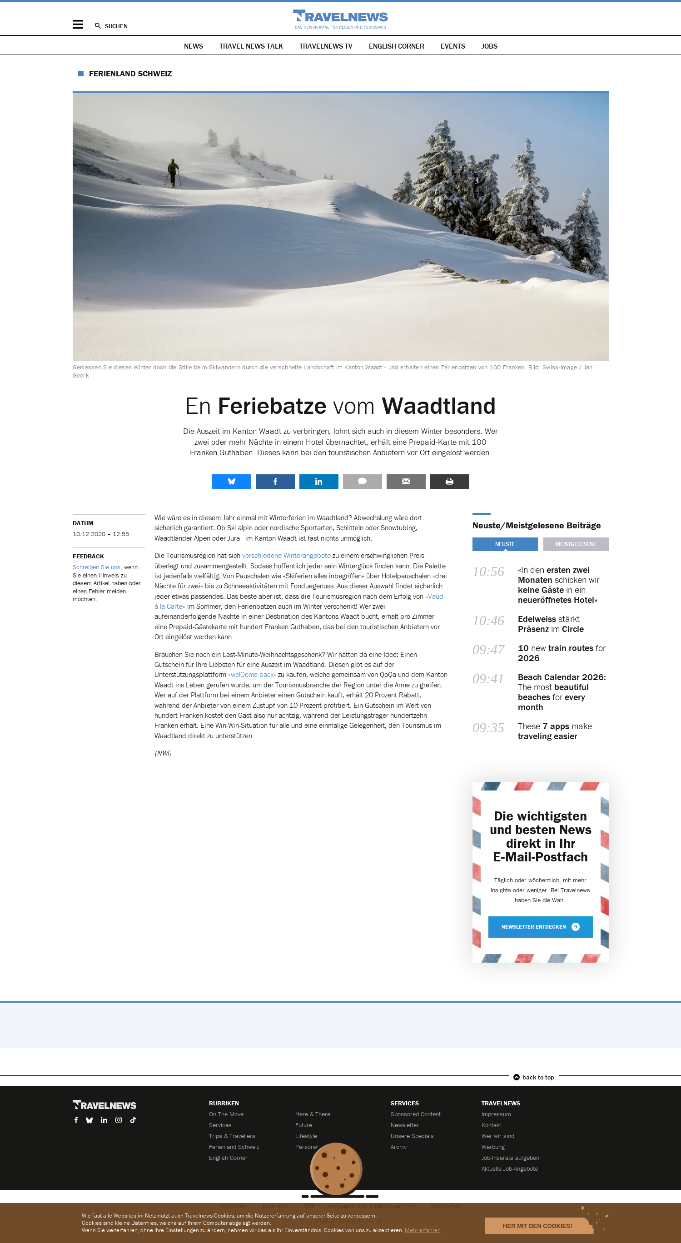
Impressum (496, 1114)
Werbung (493, 1147)
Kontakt (491, 1125)
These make (555, 731)
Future (303, 1125)
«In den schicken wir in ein (558, 585)
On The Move (226, 1114)
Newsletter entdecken (541, 927)
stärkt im (551, 624)
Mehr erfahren (423, 1230)
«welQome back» (252, 674)
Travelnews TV (326, 45)
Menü (78, 24)
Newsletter (405, 1125)
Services (220, 1125)
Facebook (275, 481)
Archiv (399, 1147)
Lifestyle (306, 1136)
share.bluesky (231, 481)
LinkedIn (318, 481)
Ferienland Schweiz (130, 73)
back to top (538, 1077)
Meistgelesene (576, 544)
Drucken (449, 481)
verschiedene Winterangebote (286, 555)
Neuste (505, 544)
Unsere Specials (412, 1136)
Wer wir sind (498, 1136)
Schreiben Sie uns (96, 567)
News (193, 45)
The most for (562, 692)
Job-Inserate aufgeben (510, 1158)
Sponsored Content (416, 1114)
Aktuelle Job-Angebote (510, 1168)
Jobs (489, 45)
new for (562, 653)
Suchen (116, 26)
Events (453, 45)
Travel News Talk (251, 45)
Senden (406, 481)
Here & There (312, 1114)
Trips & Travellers (232, 1136)
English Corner (396, 45)
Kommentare (362, 481)
